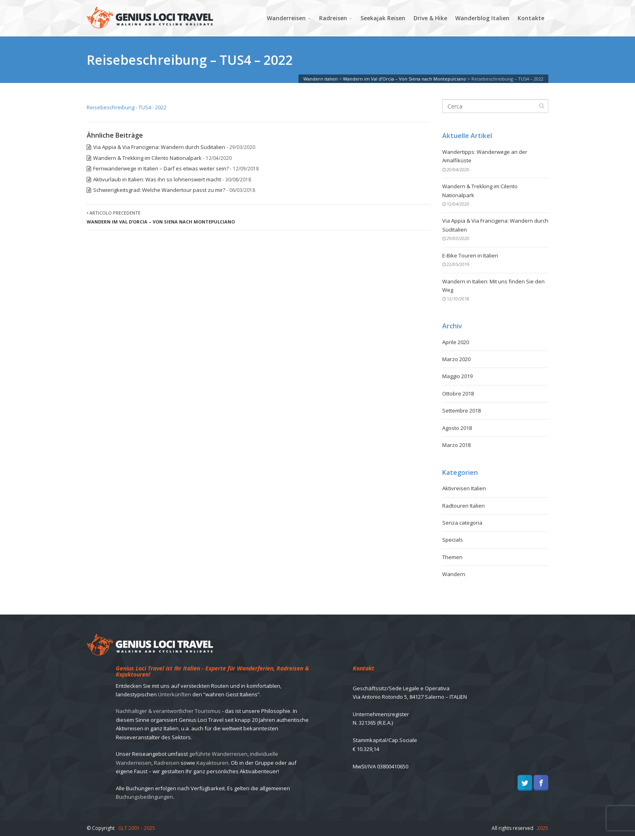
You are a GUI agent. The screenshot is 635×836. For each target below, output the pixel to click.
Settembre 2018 (461, 410)
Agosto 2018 (457, 428)
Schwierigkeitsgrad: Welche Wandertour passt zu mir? (159, 190)
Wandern (453, 574)
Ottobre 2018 (458, 393)
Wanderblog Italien (482, 18)
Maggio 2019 (457, 376)
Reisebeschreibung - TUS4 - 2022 (126, 107)
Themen (452, 557)
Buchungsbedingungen (144, 796)
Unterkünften (174, 694)
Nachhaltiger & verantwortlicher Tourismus (168, 711)
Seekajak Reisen (382, 18)
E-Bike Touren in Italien (470, 255)
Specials (452, 539)
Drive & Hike (430, 18)
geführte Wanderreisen (218, 753)
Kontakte (531, 18)
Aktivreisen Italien (464, 488)
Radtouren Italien (463, 505)
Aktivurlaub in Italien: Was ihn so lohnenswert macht (157, 179)
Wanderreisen (286, 18)
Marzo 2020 (456, 359)
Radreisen (333, 18)
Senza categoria (462, 522)
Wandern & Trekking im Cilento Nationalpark (147, 158)
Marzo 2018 (456, 445)
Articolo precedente (161, 217)
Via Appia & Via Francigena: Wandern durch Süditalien (159, 147)
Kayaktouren (212, 762)
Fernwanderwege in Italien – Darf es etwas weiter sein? (161, 168)
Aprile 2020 (455, 342)
